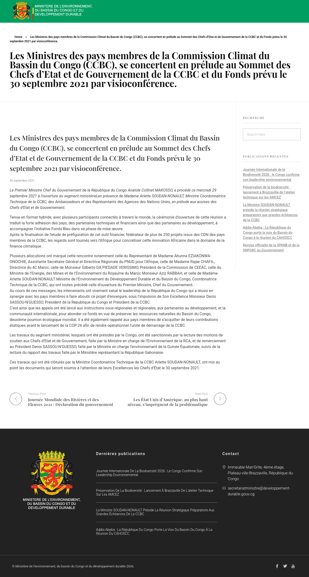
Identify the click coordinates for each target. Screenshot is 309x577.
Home (18, 37)
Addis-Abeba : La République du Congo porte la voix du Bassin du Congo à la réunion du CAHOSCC (267, 233)
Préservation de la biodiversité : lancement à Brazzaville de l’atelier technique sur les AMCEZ (269, 192)
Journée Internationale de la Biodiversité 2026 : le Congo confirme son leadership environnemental (271, 175)
